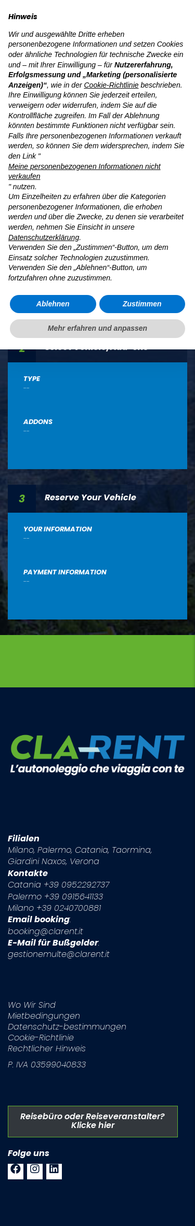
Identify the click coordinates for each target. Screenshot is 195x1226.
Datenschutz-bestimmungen (67, 1027)
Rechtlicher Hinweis (47, 1048)
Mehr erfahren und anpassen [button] (97, 328)
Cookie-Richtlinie (41, 1038)
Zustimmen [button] (142, 304)
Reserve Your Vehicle (90, 496)
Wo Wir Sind (32, 1005)
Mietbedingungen (44, 1016)
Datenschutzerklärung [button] (43, 237)
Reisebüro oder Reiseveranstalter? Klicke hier (92, 1120)
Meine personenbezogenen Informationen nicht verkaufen (84, 171)
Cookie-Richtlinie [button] (111, 85)
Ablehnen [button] (53, 304)
